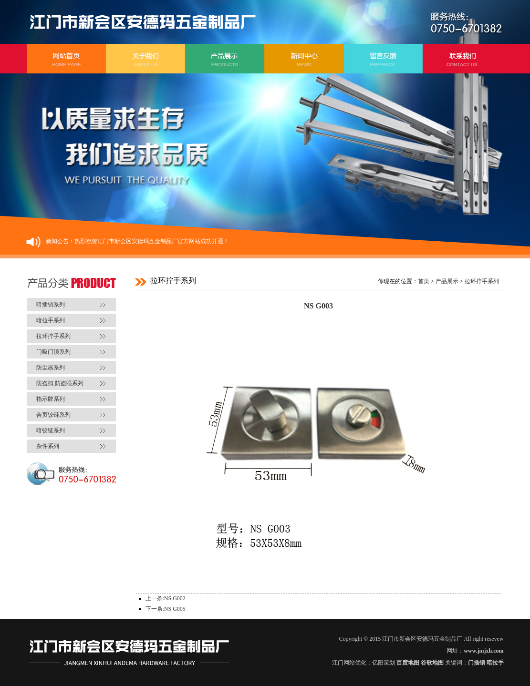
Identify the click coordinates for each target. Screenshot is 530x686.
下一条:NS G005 (165, 608)
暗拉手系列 (50, 320)
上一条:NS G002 (165, 598)
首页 (423, 281)
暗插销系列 (50, 304)
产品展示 (447, 281)
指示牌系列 (50, 399)
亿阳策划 (383, 662)
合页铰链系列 (53, 414)
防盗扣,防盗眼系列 (59, 383)
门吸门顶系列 (53, 351)
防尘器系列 (50, 367)
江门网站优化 (349, 662)
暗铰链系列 (50, 430)
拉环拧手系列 (53, 336)
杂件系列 (47, 446)
